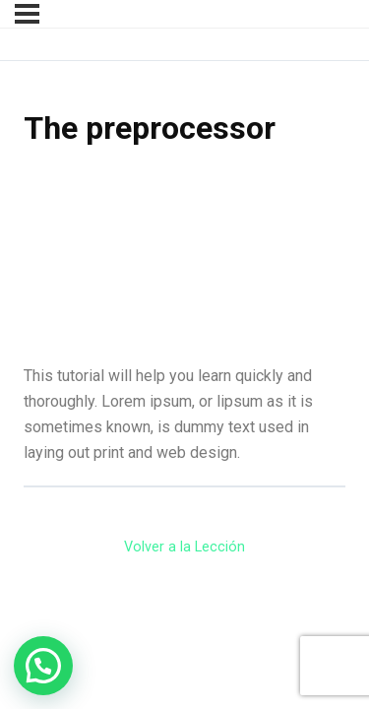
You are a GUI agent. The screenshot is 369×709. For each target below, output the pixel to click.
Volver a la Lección (184, 547)
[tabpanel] (184, 319)
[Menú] (27, 14)
